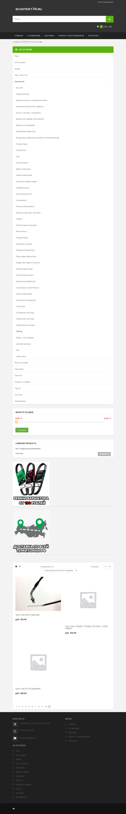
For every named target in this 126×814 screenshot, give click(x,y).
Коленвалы (21, 200)
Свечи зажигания (24, 294)
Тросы (34, 42)
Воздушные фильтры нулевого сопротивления (37, 137)
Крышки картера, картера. (28, 212)
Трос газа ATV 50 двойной (27, 688)
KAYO (17, 56)
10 (46, 706)
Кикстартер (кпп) (24, 194)
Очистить (19, 453)
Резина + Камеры (23, 382)
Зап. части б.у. (21, 75)
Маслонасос (21, 231)
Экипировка (20, 401)
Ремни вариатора (24, 269)
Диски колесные (23, 169)
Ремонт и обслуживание (71, 35)
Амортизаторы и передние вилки (31, 100)
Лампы (19, 219)
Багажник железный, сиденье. (30, 106)
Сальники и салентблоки (27, 287)
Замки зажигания (24, 175)
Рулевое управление (26, 281)
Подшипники (22, 237)
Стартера (20, 306)
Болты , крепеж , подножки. (28, 112)
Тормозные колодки (25, 325)
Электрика (21, 356)
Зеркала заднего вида (26, 181)
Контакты (93, 35)
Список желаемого (106, 2)
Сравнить (104, 454)
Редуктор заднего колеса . (28, 262)
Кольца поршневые (25, 206)
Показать (21, 430)
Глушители (21, 150)
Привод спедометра (25, 250)
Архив (17, 68)
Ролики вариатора (24, 275)
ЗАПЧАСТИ (26, 42)
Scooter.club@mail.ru (28, 738)
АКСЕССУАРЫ (20, 62)
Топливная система (25, 312)
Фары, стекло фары (25, 337)
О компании (33, 35)
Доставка (49, 35)
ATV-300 (19, 87)
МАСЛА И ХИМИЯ (21, 362)
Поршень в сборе (24, 244)
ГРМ (17, 156)
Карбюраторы (22, 187)
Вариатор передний (25, 125)
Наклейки (19, 369)
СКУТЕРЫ (19, 394)
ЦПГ (17, 350)
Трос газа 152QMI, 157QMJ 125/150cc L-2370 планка (86, 627)
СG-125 (17, 388)
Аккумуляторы (22, 94)
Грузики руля (22, 162)
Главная (19, 35)
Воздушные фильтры (25, 131)
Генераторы (21, 144)
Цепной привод (23, 344)
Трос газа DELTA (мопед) (27, 614)
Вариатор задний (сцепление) (30, 119)
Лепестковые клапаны (26, 225)
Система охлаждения (26, 300)
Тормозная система (25, 318)
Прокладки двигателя (26, 256)
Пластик (18, 375)
